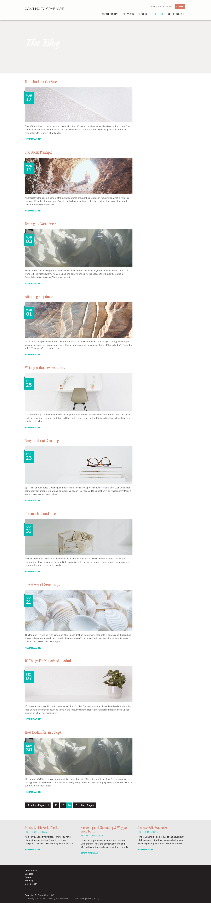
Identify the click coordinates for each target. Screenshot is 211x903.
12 (56, 805)
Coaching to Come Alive (46, 10)
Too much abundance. (44, 513)
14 (69, 805)
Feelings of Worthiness (44, 223)
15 (76, 805)
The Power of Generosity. (46, 584)
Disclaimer (80, 898)
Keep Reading (33, 139)
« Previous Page (35, 805)
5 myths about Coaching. (46, 440)
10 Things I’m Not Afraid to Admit (53, 660)
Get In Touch (31, 884)
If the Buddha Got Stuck (45, 81)
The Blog (29, 880)
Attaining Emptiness (42, 296)
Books (28, 877)
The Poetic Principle (42, 152)
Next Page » (87, 805)
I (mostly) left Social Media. (42, 828)
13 (62, 805)
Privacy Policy (92, 898)
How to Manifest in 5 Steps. (48, 732)
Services (29, 874)
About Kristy (31, 870)
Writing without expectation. (50, 367)
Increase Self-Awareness (152, 828)
